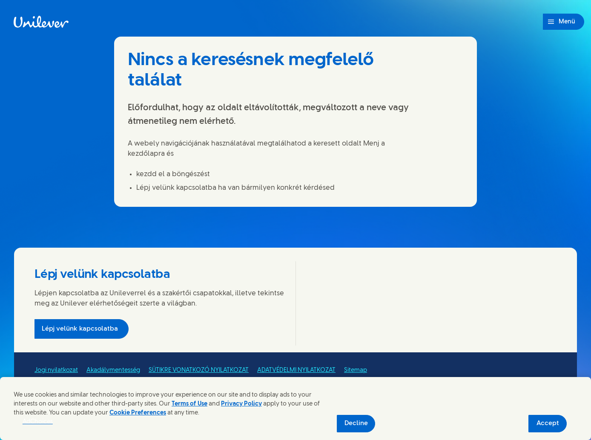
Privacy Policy (241, 404)
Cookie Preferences (137, 413)
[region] (295, 408)
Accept (547, 423)
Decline (356, 423)
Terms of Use (189, 404)
